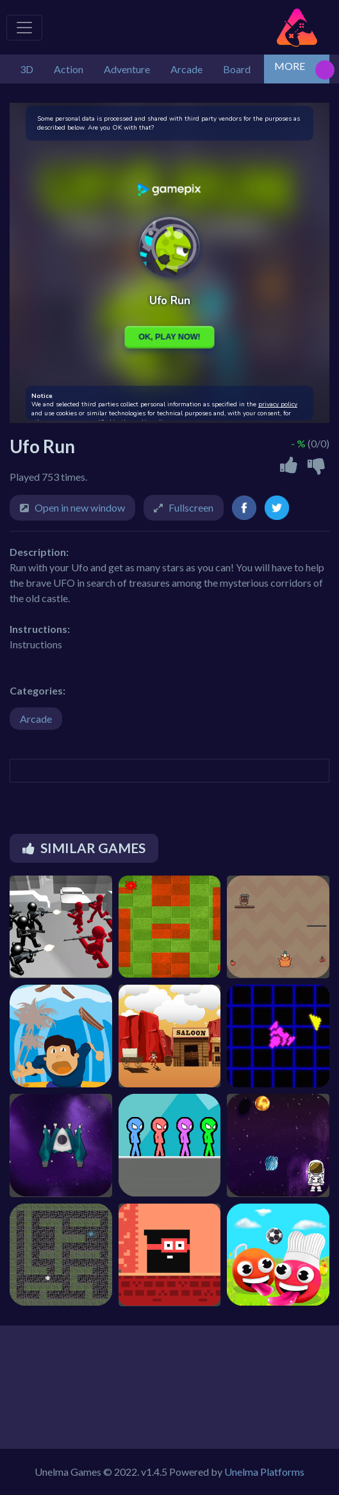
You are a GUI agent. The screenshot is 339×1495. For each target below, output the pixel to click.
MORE (289, 66)
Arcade (36, 719)
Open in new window (80, 507)
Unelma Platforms (264, 1471)
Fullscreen (191, 507)
